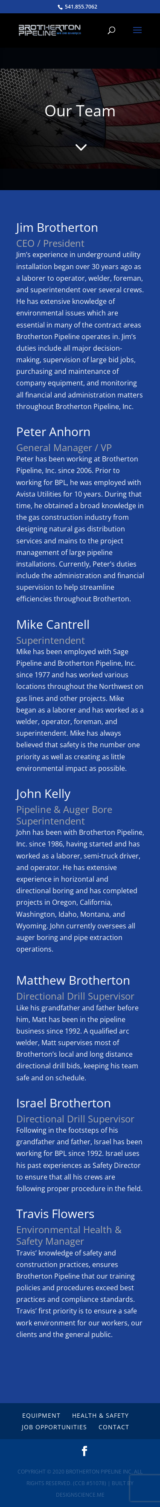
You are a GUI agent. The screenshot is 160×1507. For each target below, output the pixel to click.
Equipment (41, 1415)
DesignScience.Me (80, 1494)
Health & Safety (100, 1415)
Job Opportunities (54, 1427)
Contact (114, 1427)
